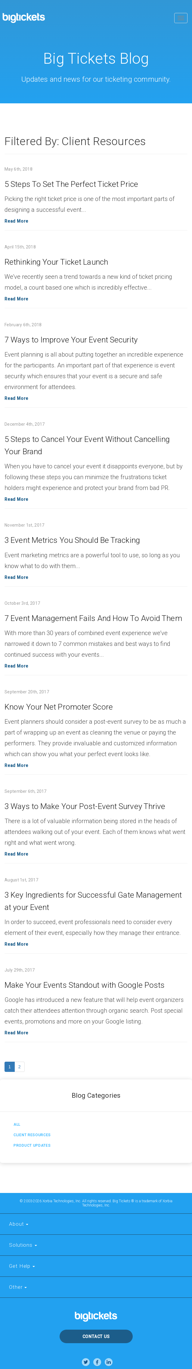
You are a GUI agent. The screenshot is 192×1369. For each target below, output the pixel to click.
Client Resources (32, 1135)
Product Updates (32, 1145)
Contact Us (96, 1336)
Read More (16, 221)
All (17, 1124)
